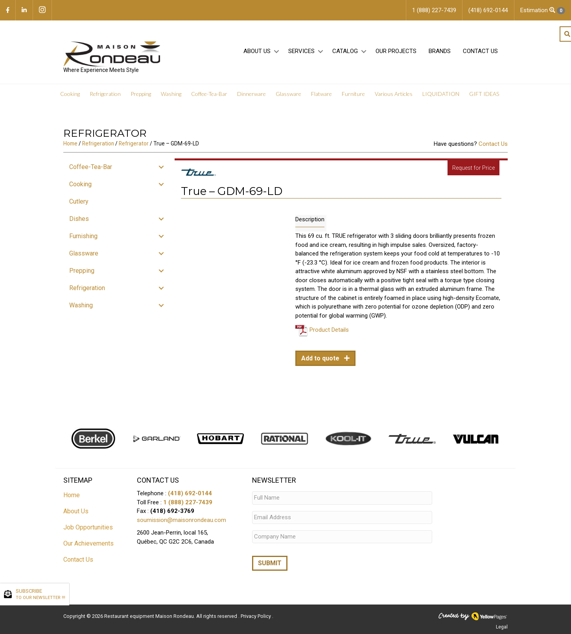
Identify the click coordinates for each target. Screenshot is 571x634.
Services (301, 51)
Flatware (321, 94)
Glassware (288, 94)
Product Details (329, 329)
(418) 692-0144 (190, 493)
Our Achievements (88, 543)
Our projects (396, 51)
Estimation (542, 10)
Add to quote (321, 358)
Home (70, 143)
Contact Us (480, 51)
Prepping (141, 94)
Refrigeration (105, 94)
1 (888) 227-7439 (187, 502)
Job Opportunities (88, 527)
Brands (440, 51)
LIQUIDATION (440, 94)
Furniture (353, 94)
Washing (171, 94)
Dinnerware (251, 94)
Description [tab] (309, 219)
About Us (257, 51)
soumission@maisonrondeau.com (181, 520)
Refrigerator (134, 143)
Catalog (345, 51)
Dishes (79, 218)
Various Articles (394, 94)
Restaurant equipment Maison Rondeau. (149, 616)
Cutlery (78, 201)
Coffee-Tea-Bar (209, 94)
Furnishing (83, 236)
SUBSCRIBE (40, 594)
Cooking (70, 94)
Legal (502, 627)
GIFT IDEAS (484, 94)
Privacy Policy (256, 616)
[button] (276, 51)
